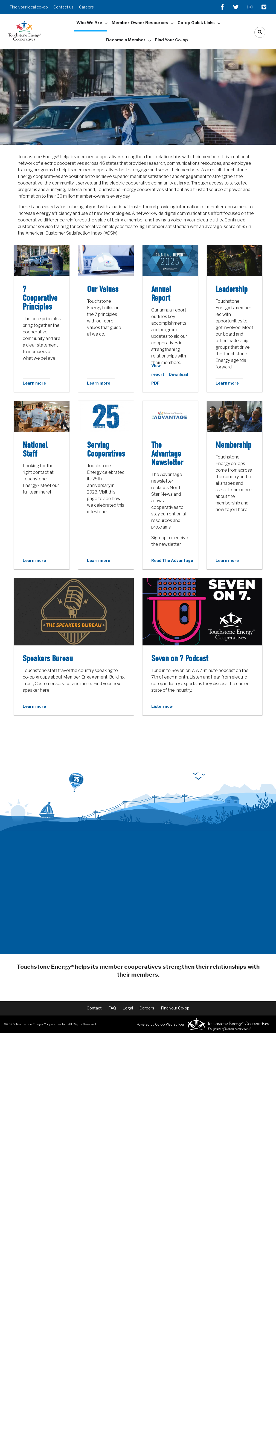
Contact (98, 1003)
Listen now (162, 706)
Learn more (34, 383)
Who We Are (89, 22)
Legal (128, 1003)
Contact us (63, 7)
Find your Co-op (170, 1003)
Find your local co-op (29, 7)
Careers (86, 7)
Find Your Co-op (171, 39)
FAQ (114, 1003)
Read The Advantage (172, 560)
